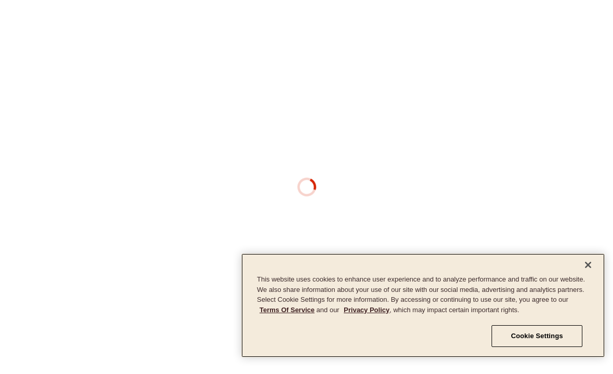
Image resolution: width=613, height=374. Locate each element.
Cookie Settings (537, 336)
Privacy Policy (366, 310)
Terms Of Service (287, 310)
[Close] (588, 264)
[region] (423, 305)
